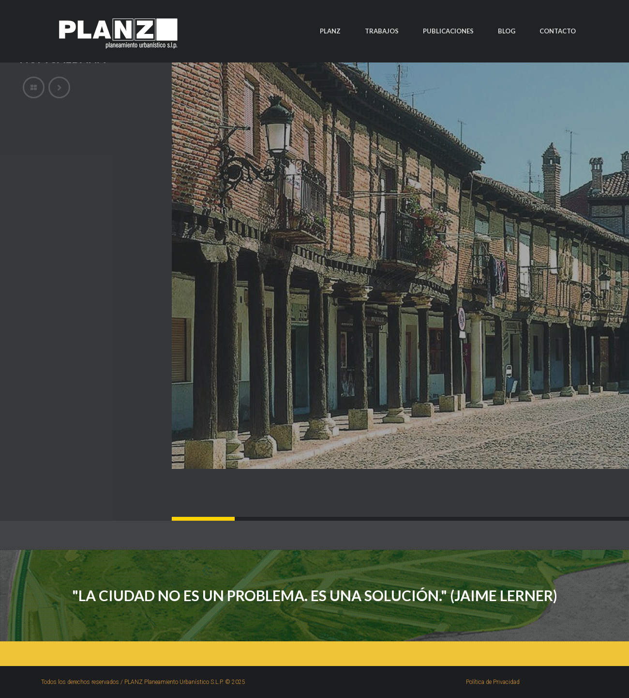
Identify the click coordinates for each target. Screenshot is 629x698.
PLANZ (330, 31)
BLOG (506, 31)
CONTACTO (557, 31)
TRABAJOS (382, 31)
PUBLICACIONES (448, 31)
